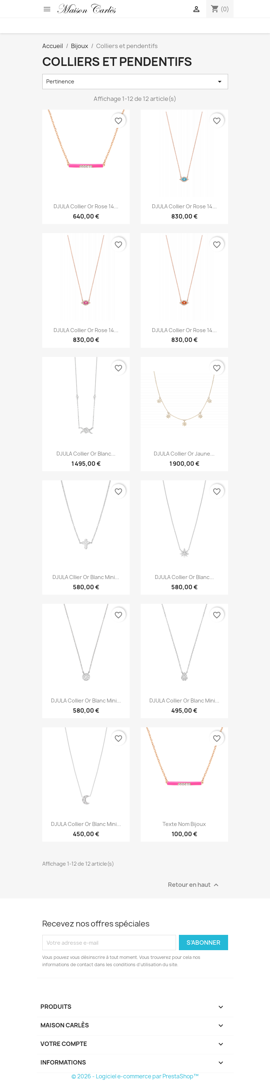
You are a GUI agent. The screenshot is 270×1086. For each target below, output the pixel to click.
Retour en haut (194, 885)
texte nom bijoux (184, 824)
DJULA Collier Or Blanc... (86, 453)
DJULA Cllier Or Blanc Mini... (85, 577)
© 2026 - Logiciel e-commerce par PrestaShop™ (135, 1076)
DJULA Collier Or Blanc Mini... (86, 700)
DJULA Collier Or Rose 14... (86, 206)
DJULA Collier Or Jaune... (184, 453)
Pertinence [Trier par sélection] (135, 81)
